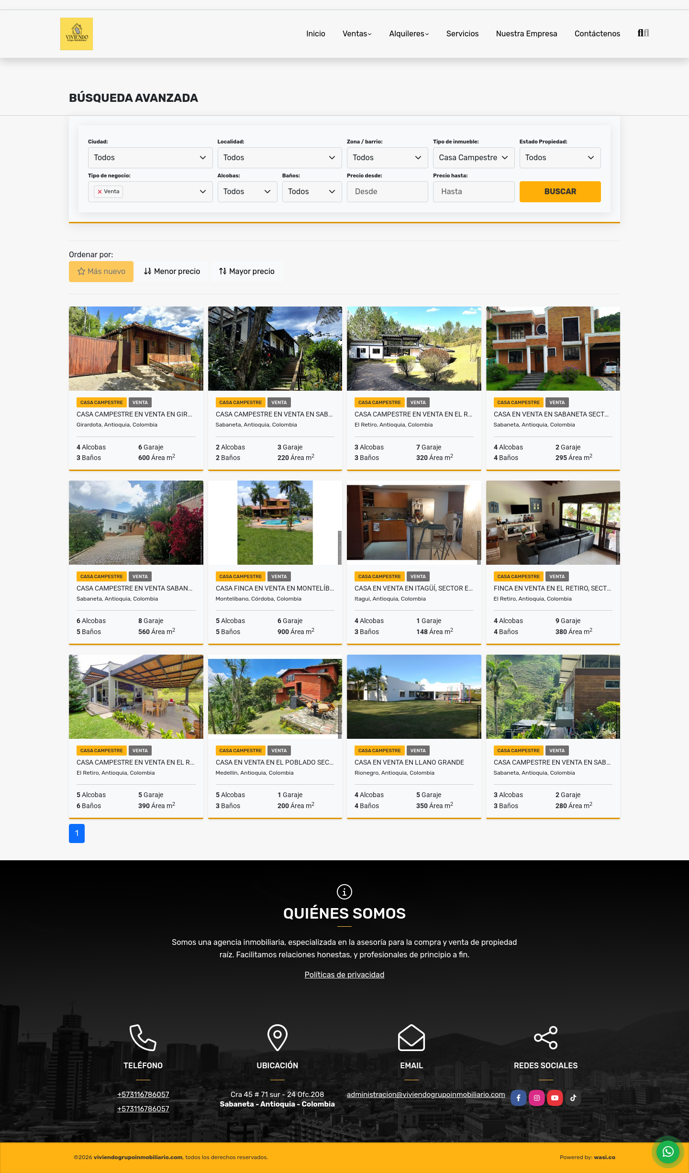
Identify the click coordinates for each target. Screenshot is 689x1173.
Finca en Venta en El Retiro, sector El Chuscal (553, 588)
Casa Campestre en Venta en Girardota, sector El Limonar (136, 414)
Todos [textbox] (104, 157)
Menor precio (172, 271)
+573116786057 (143, 1094)
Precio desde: (364, 176)
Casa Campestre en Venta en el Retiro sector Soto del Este (136, 762)
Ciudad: (98, 142)
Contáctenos (598, 33)
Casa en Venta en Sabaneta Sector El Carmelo (553, 414)
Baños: (291, 176)
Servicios (462, 33)
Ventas (355, 33)
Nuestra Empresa (526, 33)
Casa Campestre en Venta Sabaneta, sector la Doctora (136, 588)
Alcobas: (229, 176)
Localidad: (231, 142)
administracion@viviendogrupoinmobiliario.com (426, 1094)
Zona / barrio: (364, 142)
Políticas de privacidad (345, 974)
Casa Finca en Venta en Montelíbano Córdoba (275, 588)
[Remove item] (100, 191)
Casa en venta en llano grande (409, 762)
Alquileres (406, 33)
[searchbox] (97, 207)
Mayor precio (247, 271)
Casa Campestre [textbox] (468, 157)
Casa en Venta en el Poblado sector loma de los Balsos (275, 762)
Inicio (315, 33)
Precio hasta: (450, 176)
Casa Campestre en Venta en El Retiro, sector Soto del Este (414, 414)
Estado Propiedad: (543, 142)
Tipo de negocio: (109, 176)
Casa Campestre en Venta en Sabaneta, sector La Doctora (275, 414)
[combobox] (150, 157)
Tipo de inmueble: (455, 142)
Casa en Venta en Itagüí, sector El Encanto (414, 588)
